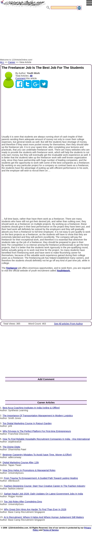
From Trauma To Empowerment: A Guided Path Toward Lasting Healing (41, 478)
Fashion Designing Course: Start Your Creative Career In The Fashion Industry (44, 486)
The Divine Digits (11, 447)
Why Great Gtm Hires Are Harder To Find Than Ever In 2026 (35, 509)
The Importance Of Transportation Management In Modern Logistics (38, 415)
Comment (20, 78)
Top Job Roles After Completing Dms (23, 501)
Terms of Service (51, 530)
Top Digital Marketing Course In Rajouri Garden (27, 423)
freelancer (12, 268)
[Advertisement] (46, 35)
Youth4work (63, 270)
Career (11, 62)
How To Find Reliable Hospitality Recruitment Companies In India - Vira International (46, 439)
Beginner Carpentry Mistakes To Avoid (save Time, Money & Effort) (37, 454)
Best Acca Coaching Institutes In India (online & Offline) (31, 407)
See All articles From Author (68, 323)
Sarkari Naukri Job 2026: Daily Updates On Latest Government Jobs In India (43, 493)
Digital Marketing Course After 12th (21, 462)
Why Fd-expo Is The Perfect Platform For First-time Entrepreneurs (37, 431)
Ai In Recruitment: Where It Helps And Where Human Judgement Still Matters (44, 517)
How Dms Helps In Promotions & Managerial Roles (29, 470)
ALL (2, 62)
